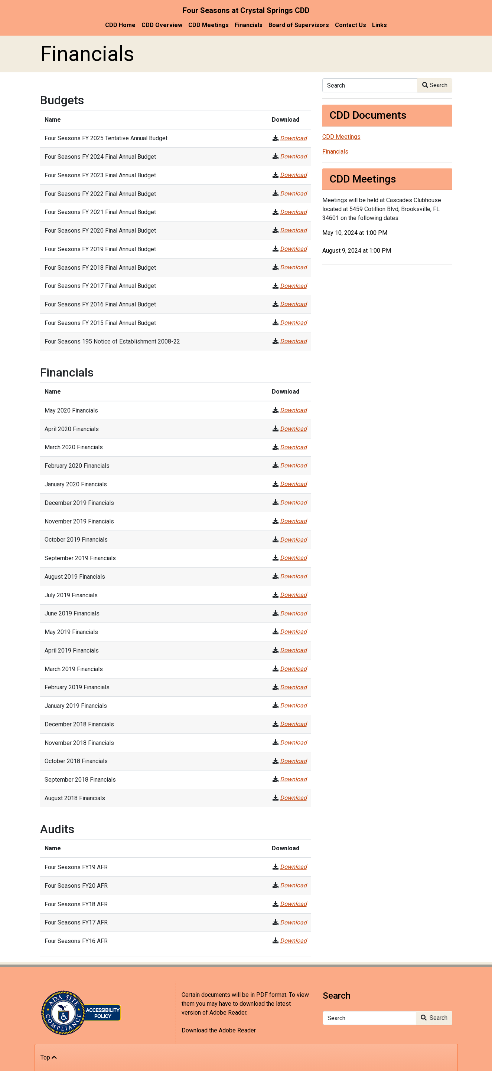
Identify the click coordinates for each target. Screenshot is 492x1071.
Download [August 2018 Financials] (293, 797)
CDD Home (120, 25)
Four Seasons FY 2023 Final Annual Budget (100, 175)
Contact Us (350, 25)
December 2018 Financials (79, 724)
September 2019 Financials (80, 558)
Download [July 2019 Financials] (293, 594)
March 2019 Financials (74, 669)
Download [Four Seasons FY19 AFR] (293, 866)
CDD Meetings (208, 25)
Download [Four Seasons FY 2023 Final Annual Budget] (293, 174)
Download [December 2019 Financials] (293, 502)
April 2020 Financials (72, 429)
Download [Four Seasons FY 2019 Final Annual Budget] (293, 248)
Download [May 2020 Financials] (293, 410)
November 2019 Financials (79, 521)
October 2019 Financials (76, 539)
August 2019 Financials (75, 576)
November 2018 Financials (79, 742)
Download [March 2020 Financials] (293, 447)
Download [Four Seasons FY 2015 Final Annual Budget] (293, 322)
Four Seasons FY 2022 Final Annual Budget (100, 193)
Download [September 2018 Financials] (293, 779)
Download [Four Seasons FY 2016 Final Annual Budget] (293, 304)
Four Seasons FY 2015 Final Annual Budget (100, 322)
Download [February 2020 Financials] (293, 465)
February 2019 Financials (77, 687)
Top (48, 1057)
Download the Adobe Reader (219, 1030)
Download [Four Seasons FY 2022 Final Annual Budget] (293, 193)
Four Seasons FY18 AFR (76, 904)
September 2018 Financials (80, 779)
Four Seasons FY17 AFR (76, 922)
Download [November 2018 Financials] (293, 742)
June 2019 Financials (72, 613)
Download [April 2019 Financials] (293, 650)
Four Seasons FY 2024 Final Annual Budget (100, 156)
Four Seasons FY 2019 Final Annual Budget (100, 249)
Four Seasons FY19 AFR (76, 867)
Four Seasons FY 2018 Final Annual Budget (100, 267)
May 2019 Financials (71, 631)
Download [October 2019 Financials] (293, 539)
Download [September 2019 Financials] (293, 557)
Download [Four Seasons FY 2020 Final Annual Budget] (293, 230)
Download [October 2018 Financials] (293, 761)
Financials (249, 25)
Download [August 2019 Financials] (293, 576)
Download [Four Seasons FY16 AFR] (293, 940)
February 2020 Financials (77, 465)
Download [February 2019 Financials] (293, 687)
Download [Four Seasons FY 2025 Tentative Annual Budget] (293, 138)
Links (379, 25)
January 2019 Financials (76, 705)
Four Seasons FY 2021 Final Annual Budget (100, 212)
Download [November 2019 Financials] (293, 521)
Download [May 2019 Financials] (293, 631)
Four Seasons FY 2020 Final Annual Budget (100, 230)
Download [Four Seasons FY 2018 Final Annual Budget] (293, 267)
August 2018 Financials (75, 798)
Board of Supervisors (298, 25)
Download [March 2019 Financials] (293, 668)
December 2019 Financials (79, 502)
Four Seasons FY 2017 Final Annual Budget (100, 285)
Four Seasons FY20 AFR (76, 885)
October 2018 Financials (76, 761)
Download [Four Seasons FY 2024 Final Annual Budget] (293, 156)
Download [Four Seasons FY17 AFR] (293, 922)
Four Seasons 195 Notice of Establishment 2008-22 (112, 341)
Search (434, 85)
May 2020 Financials (71, 410)
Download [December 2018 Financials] (293, 723)
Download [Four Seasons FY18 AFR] (293, 903)
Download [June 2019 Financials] (293, 613)
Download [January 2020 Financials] (293, 483)
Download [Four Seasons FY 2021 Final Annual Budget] (293, 212)
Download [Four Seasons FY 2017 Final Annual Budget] (293, 285)
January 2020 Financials (76, 484)
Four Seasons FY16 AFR (76, 940)
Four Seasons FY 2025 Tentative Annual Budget (106, 138)
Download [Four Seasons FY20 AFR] (293, 885)
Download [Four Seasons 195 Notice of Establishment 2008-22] (293, 341)
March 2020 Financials (74, 447)
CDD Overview (161, 25)
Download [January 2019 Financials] (293, 705)
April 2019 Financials (72, 650)
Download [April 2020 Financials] (293, 428)
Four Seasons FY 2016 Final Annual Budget (100, 304)
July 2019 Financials (71, 595)
